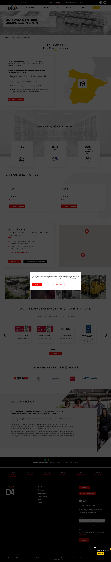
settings (74, 278)
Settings (59, 284)
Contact (100, 553)
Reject (48, 284)
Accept (37, 284)
